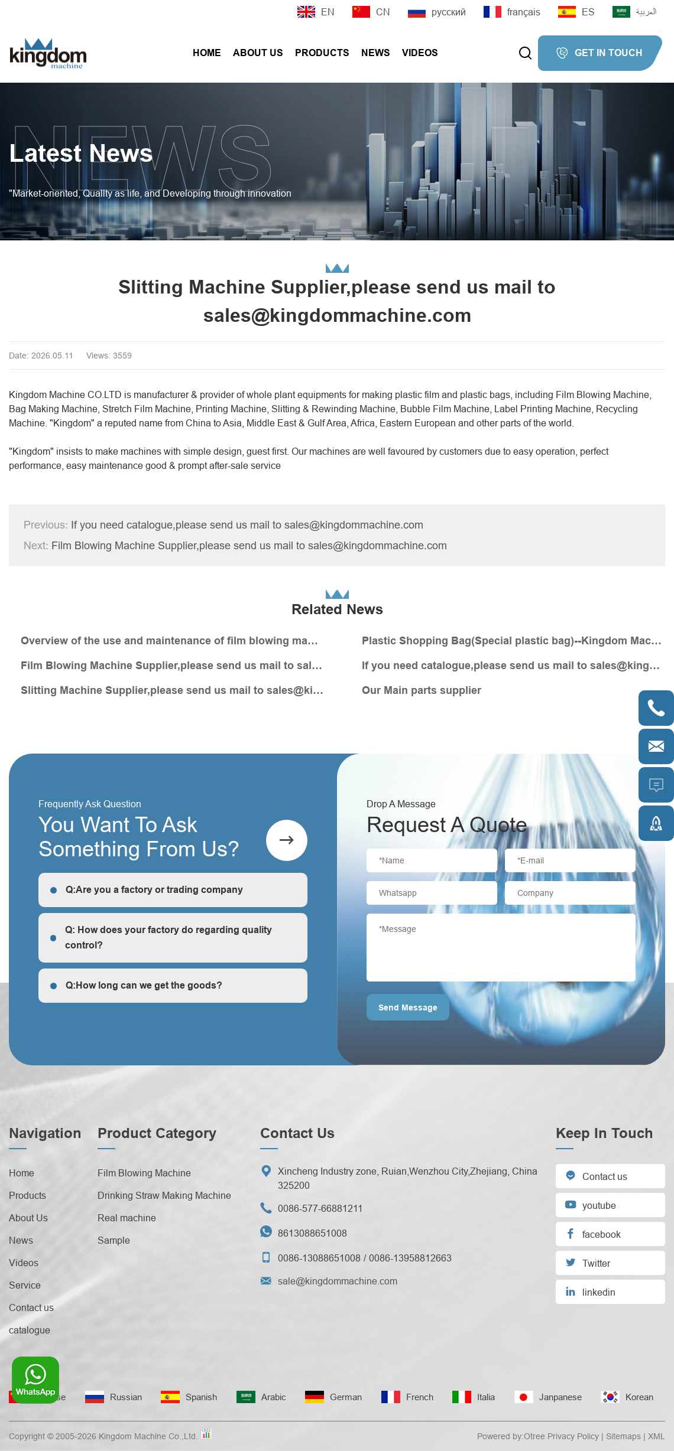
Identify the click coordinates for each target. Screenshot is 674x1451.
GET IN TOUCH (599, 53)
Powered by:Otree (511, 1436)
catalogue (29, 1330)
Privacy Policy (573, 1436)
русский (437, 12)
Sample (114, 1240)
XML (656, 1436)
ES (576, 12)
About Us (258, 52)
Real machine (127, 1217)
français (512, 12)
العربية (634, 12)
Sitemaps (623, 1436)
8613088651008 (312, 1233)
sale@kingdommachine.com (337, 1281)
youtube (590, 1204)
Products (322, 52)
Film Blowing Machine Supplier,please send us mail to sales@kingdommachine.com (235, 546)
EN (316, 12)
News (375, 52)
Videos (420, 52)
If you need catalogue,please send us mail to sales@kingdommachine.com (223, 525)
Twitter (587, 1262)
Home (207, 52)
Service (25, 1285)
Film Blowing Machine (144, 1173)
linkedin (590, 1291)
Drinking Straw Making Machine (164, 1195)
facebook (593, 1233)
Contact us (31, 1307)
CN (371, 12)
